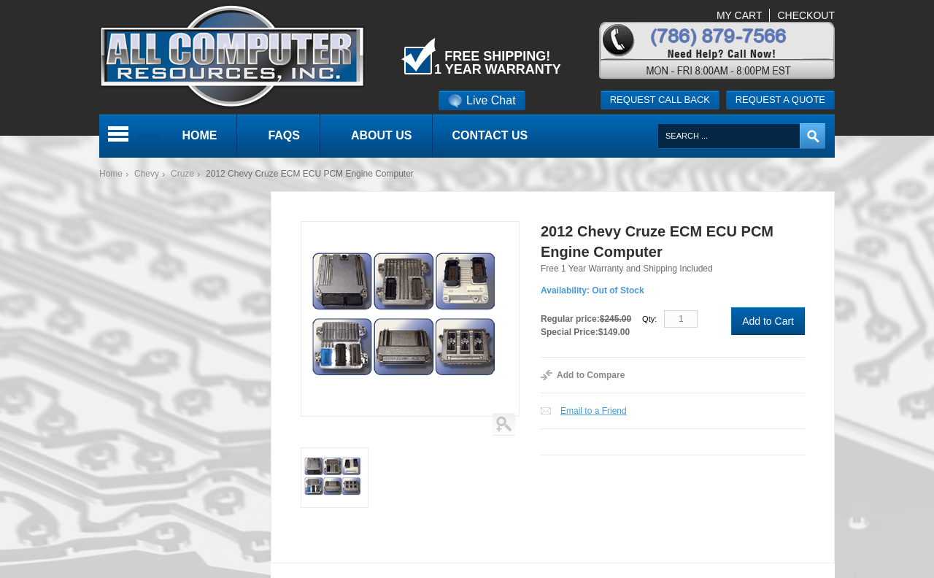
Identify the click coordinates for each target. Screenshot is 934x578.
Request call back (660, 99)
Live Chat (482, 100)
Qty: (649, 319)
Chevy (146, 174)
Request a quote (780, 99)
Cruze (182, 174)
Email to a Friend (593, 411)
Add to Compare (591, 375)
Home (111, 174)
